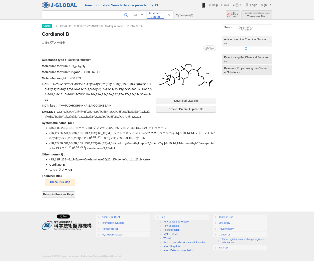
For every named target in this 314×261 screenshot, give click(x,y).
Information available (113, 222)
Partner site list (110, 228)
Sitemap (223, 247)
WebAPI (167, 238)
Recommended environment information (184, 242)
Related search (171, 229)
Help (215, 5)
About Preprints (171, 246)
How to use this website (176, 221)
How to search (171, 225)
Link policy (224, 222)
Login (253, 5)
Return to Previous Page (58, 194)
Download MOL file (186, 100)
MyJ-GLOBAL (170, 234)
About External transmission (178, 250)
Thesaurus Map (257, 15)
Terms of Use (226, 217)
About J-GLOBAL (111, 217)
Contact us (224, 234)
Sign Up (266, 5)
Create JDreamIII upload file (186, 109)
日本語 (225, 5)
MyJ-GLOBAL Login (112, 234)
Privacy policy (226, 228)
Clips (234, 15)
